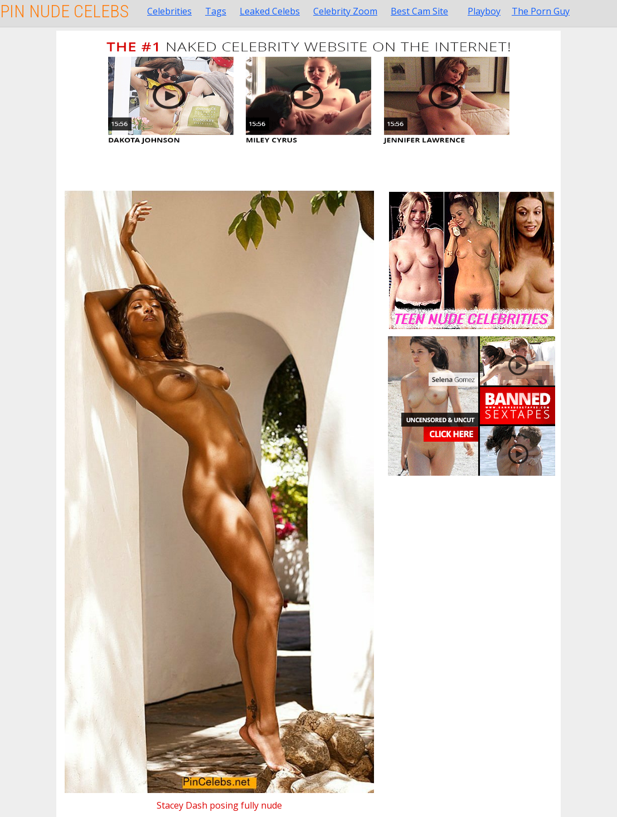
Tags (215, 11)
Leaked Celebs (270, 11)
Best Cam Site (419, 11)
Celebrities (169, 11)
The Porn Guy (541, 11)
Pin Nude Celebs (64, 11)
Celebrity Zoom (345, 11)
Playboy (484, 11)
